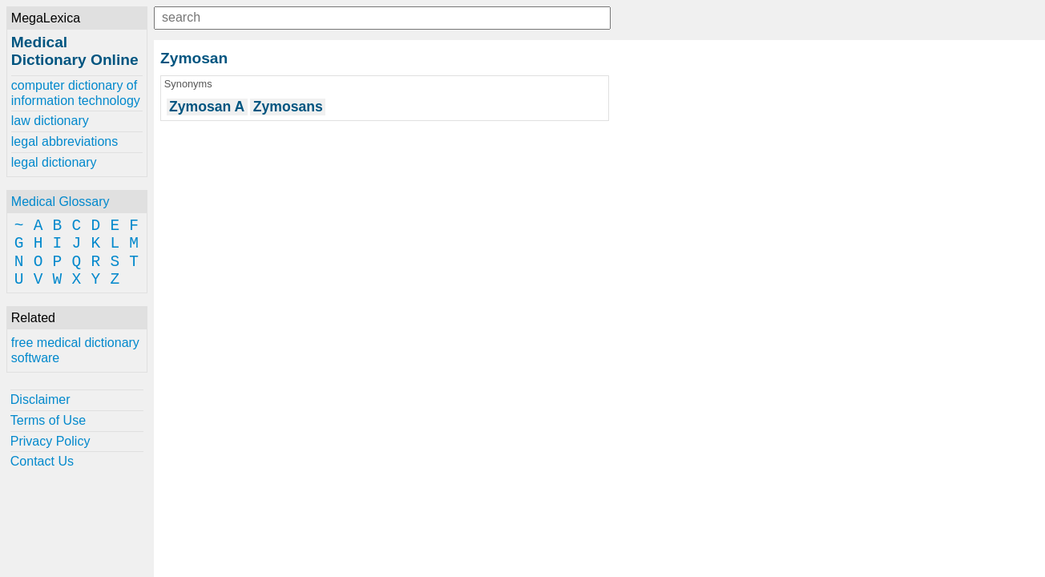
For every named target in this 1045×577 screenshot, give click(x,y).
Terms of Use (48, 420)
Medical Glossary (60, 201)
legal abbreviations (64, 141)
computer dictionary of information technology (75, 93)
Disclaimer (40, 399)
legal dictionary (54, 162)
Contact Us (42, 461)
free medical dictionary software (75, 350)
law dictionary (50, 120)
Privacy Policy (50, 441)
